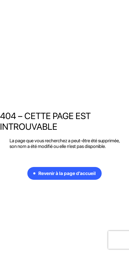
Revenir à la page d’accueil (67, 173)
